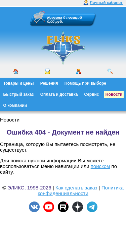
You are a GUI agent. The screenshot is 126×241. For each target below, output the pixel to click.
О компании (15, 105)
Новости (114, 94)
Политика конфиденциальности (81, 190)
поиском (100, 166)
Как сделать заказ (76, 187)
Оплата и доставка (59, 94)
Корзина (54, 17)
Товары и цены (18, 83)
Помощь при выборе (85, 83)
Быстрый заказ (18, 94)
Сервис (91, 94)
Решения (49, 83)
